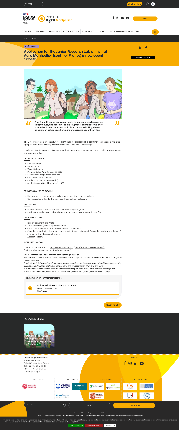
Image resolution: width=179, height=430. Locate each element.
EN (153, 4)
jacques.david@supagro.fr (61, 247)
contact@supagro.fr (33, 372)
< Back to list (113, 305)
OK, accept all (76, 426)
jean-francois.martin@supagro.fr (90, 247)
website (90, 196)
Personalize (110, 426)
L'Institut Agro (134, 4)
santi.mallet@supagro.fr (73, 209)
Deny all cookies (94, 426)
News (145, 18)
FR (148, 4)
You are (28, 4)
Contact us (134, 405)
